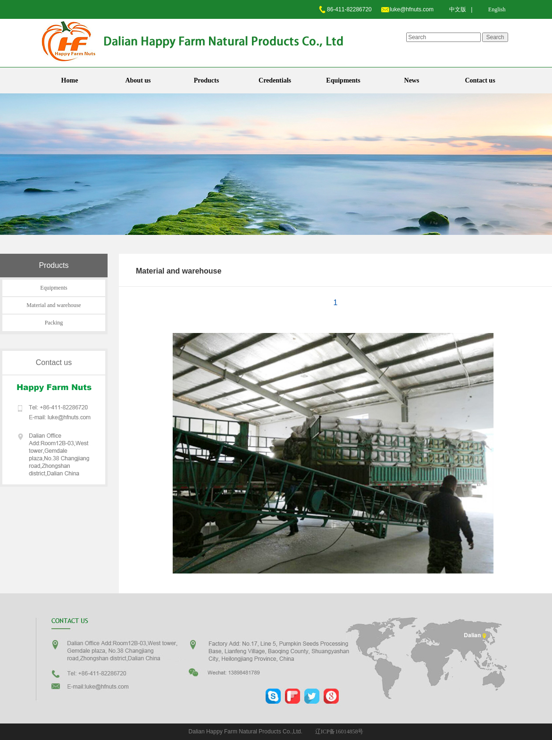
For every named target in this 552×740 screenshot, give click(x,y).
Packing (54, 322)
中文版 (457, 9)
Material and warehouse (53, 305)
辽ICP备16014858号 (339, 731)
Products (206, 80)
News (411, 80)
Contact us (480, 80)
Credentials (275, 80)
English (497, 9)
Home (69, 80)
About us (138, 80)
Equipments (343, 80)
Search (495, 37)
